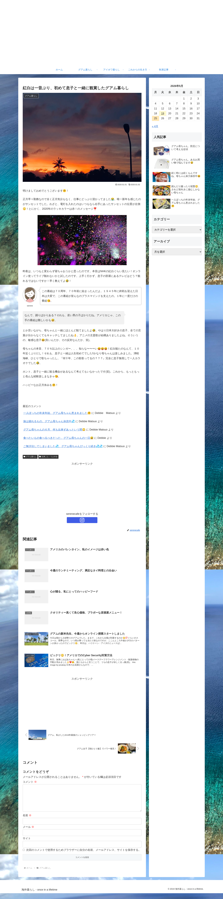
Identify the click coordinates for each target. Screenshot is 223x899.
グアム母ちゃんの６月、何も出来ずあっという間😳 (54, 429)
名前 (27, 821)
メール (28, 832)
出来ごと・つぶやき (48, 457)
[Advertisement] (82, 487)
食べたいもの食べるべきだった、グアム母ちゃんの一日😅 (58, 437)
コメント (30, 782)
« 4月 (155, 126)
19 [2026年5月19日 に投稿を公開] (162, 113)
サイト (27, 844)
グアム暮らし (30, 457)
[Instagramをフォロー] (82, 520)
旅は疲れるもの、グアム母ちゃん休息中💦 (49, 421)
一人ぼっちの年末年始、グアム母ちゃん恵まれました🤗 (57, 413)
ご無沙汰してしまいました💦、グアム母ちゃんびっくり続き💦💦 (63, 446)
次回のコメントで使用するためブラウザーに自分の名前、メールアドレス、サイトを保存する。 (83, 855)
